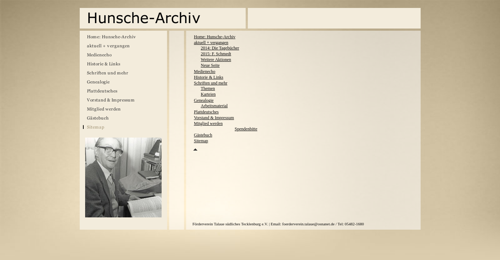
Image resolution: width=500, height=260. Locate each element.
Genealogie (204, 100)
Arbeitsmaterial (214, 105)
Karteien (208, 94)
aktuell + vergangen (211, 42)
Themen (208, 88)
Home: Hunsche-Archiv (215, 36)
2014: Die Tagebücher (220, 48)
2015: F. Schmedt (216, 53)
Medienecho (204, 71)
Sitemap (201, 140)
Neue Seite (210, 65)
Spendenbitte (246, 128)
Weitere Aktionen (216, 59)
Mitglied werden (208, 123)
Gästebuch (203, 135)
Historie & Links (208, 77)
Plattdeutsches (206, 111)
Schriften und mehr (211, 83)
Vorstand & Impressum (214, 117)
